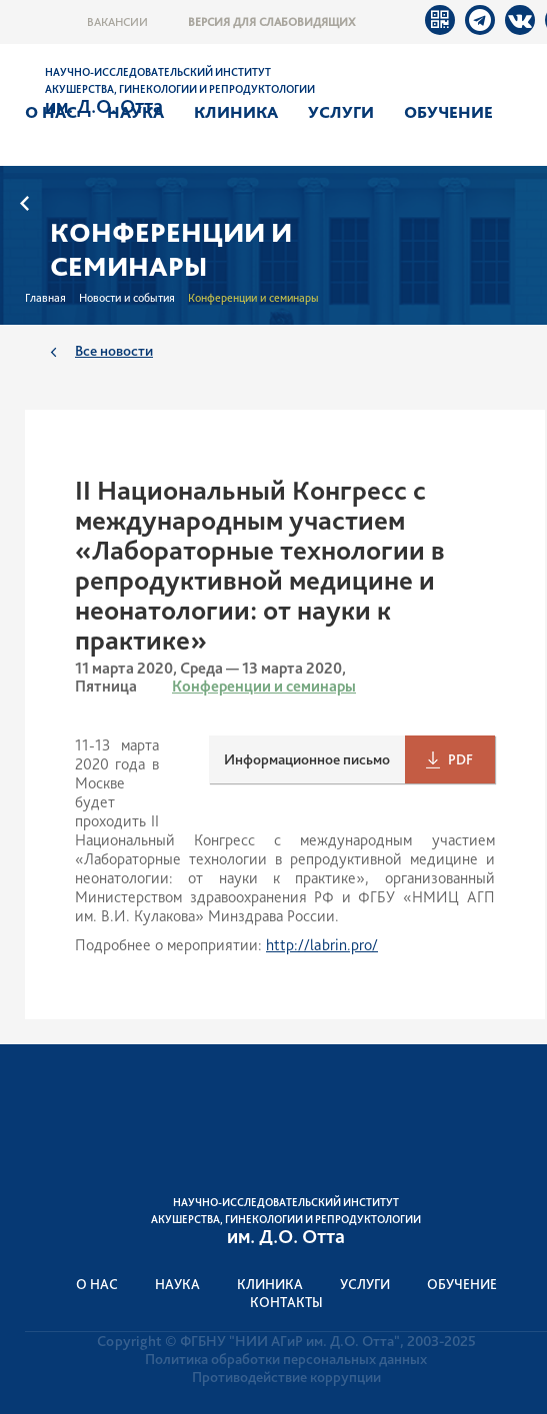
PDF (460, 759)
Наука (135, 112)
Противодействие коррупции (286, 1377)
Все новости (114, 350)
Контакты (286, 1302)
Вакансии (117, 22)
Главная (45, 298)
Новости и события (127, 298)
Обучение (448, 112)
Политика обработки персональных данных (286, 1359)
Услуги (341, 112)
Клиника (236, 112)
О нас (51, 112)
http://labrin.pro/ (322, 944)
